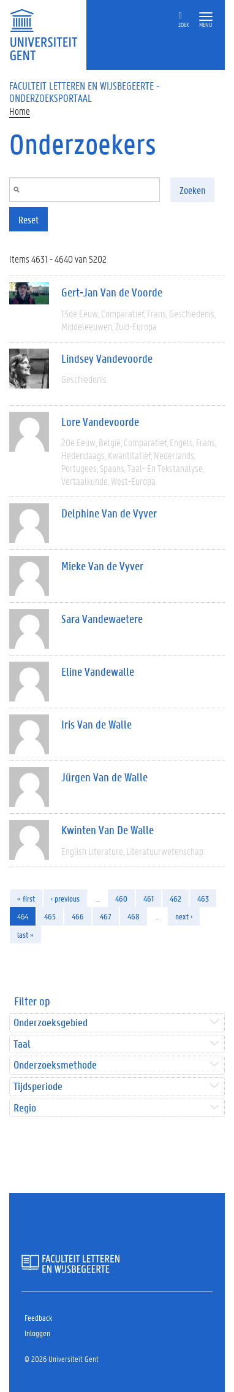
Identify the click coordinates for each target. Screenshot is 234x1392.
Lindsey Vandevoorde (107, 358)
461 (148, 898)
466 (78, 916)
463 (203, 898)
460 (121, 898)
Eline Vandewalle (97, 671)
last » (25, 934)
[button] (206, 17)
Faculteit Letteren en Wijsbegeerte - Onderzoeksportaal (84, 91)
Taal (21, 1044)
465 (50, 916)
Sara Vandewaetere (102, 618)
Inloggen (37, 1333)
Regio (24, 1108)
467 (105, 916)
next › (183, 916)
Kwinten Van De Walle (107, 829)
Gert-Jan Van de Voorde (111, 292)
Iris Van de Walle (96, 724)
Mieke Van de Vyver (102, 566)
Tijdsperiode (37, 1086)
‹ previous (65, 898)
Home (19, 110)
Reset (28, 219)
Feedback (38, 1317)
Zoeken (192, 190)
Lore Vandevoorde (100, 421)
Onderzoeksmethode (55, 1065)
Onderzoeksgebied (50, 1023)
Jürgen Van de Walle (104, 777)
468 (133, 916)
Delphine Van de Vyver (109, 513)
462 (175, 898)
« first (26, 898)
